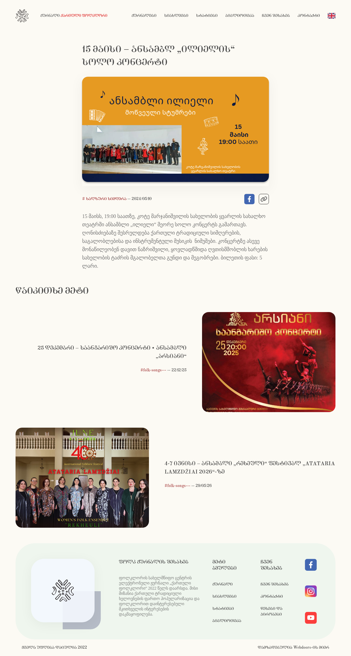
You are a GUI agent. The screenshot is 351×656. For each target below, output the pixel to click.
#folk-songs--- (153, 370)
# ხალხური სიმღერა (104, 198)
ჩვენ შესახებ (276, 15)
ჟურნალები (144, 15)
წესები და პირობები (271, 611)
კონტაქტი (309, 15)
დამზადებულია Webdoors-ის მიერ (293, 647)
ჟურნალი (222, 584)
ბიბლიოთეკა (239, 15)
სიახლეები (176, 15)
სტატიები (207, 15)
